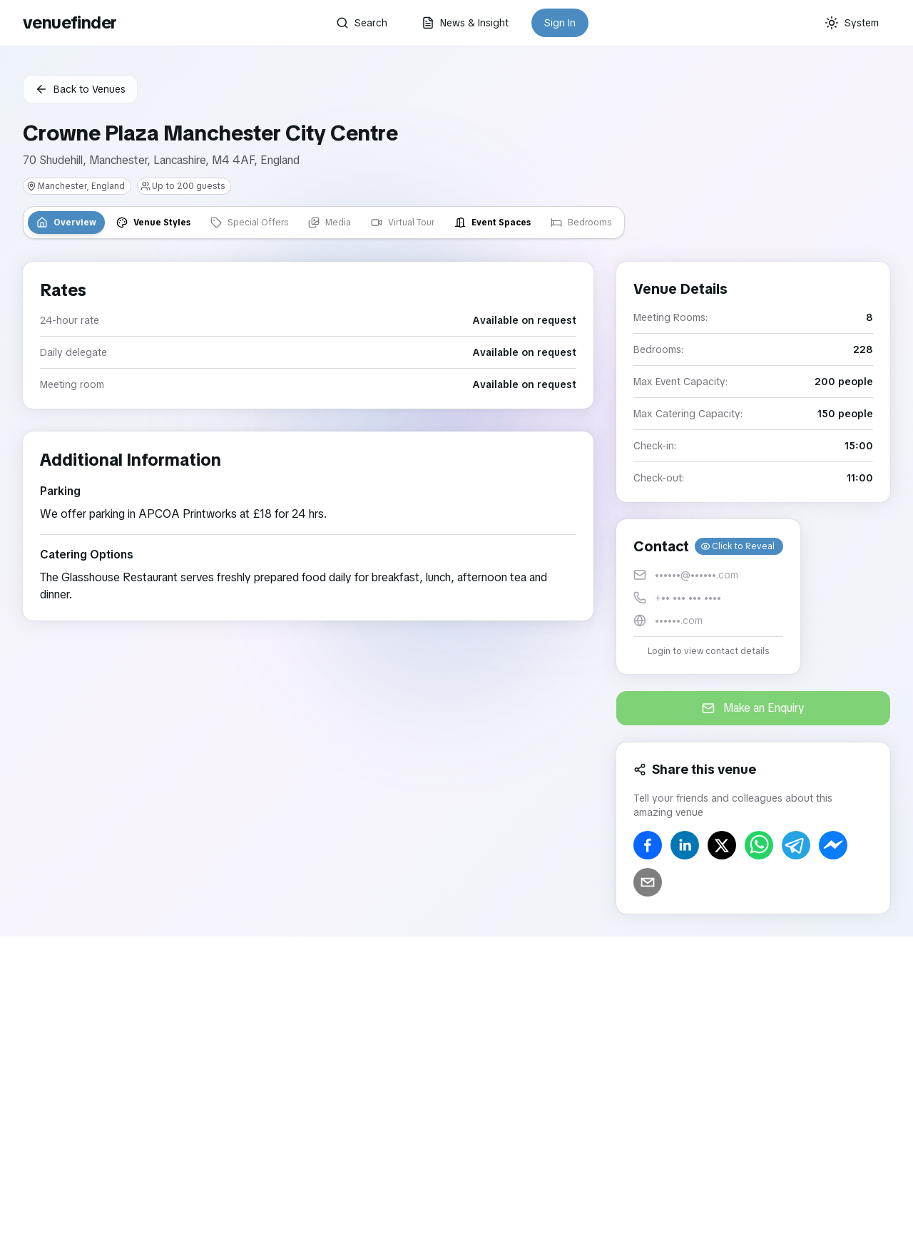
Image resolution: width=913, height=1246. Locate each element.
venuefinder (69, 22)
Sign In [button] (560, 22)
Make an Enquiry (753, 707)
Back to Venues (80, 89)
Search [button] (361, 22)
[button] (708, 596)
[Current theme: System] (851, 23)
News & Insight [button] (465, 22)
